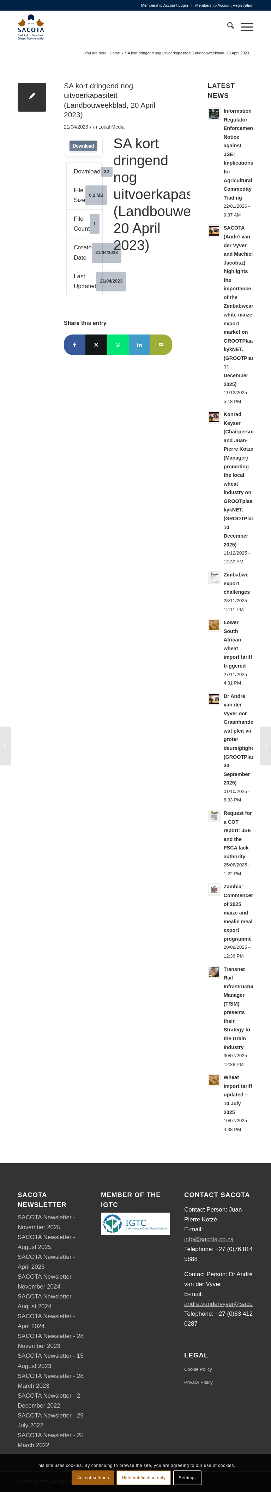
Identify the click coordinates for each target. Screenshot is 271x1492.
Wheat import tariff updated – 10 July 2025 (238, 1094)
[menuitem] (165, 5)
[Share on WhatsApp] (118, 344)
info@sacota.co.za (209, 1239)
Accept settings (93, 1477)
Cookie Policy (198, 1369)
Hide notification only (143, 1477)
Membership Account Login (164, 5)
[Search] (227, 27)
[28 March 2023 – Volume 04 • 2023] (5, 746)
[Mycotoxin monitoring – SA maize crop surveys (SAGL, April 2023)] (265, 746)
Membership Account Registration (224, 5)
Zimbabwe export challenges (237, 583)
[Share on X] (96, 344)
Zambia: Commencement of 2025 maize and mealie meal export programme (243, 912)
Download (83, 146)
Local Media (111, 127)
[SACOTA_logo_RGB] (31, 27)
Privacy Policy (198, 1382)
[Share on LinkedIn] (139, 344)
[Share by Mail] (161, 344)
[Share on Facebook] (74, 344)
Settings (187, 1477)
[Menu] (243, 27)
